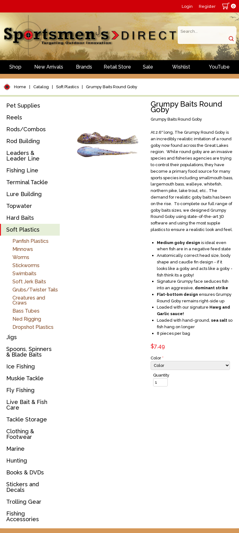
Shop (15, 67)
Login (187, 6)
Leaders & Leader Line (23, 156)
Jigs (11, 337)
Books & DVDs (25, 472)
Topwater (19, 206)
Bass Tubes (26, 311)
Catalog (41, 87)
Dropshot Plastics (33, 327)
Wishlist (181, 67)
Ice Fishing (20, 366)
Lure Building (24, 194)
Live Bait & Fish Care (26, 405)
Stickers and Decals (22, 487)
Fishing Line (22, 170)
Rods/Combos (26, 129)
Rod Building (23, 141)
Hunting (16, 460)
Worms (20, 257)
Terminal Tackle (27, 182)
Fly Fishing (20, 390)
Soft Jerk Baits (29, 282)
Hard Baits (20, 217)
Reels (14, 117)
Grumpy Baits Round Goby (111, 87)
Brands (84, 67)
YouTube (219, 67)
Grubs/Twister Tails (35, 290)
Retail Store (117, 67)
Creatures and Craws (28, 300)
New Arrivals (48, 67)
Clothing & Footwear (20, 434)
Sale (148, 67)
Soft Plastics (67, 87)
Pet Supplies (23, 105)
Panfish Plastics (30, 241)
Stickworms (26, 265)
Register (207, 6)
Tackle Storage (26, 419)
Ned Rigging (26, 319)
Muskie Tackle (25, 378)
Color (157, 358)
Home (20, 87)
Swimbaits (24, 273)
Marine (15, 448)
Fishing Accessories (22, 516)
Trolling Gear (23, 501)
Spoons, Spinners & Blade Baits (29, 352)
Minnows (22, 249)
